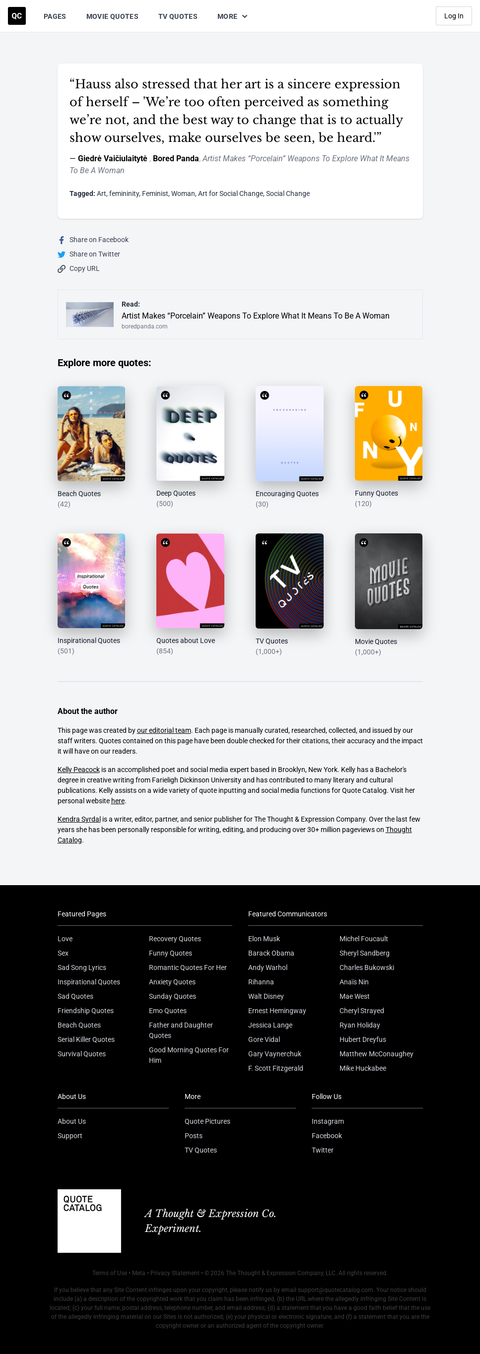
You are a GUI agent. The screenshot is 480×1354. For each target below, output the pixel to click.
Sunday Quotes (172, 996)
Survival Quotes (82, 1054)
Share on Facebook (93, 240)
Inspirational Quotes (89, 982)
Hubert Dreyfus (363, 1039)
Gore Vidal (264, 1039)
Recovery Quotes (175, 939)
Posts (194, 1136)
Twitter (323, 1150)
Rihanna (261, 982)
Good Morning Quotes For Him (189, 1055)
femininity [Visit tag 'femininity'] (124, 193)
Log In (454, 16)
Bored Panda (176, 158)
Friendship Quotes (86, 1011)
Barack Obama (271, 953)
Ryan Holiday (360, 1025)
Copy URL (79, 268)
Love (65, 939)
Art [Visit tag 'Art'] (101, 193)
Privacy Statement (175, 1273)
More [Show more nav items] (233, 16)
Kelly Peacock (79, 770)
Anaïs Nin (354, 982)
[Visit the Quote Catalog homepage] (17, 16)
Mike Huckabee (363, 1068)
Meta (138, 1273)
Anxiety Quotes (172, 982)
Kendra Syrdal (79, 819)
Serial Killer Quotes (86, 1039)
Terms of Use (109, 1273)
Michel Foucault (364, 939)
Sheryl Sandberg (365, 953)
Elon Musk (264, 939)
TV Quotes (178, 16)
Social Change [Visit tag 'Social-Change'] (288, 193)
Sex (63, 953)
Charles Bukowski (367, 967)
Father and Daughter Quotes (181, 1030)
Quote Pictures (207, 1121)
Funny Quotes (170, 953)
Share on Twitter (89, 254)
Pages (55, 16)
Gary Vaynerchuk (274, 1054)
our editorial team (164, 730)
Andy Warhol (267, 967)
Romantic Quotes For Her (188, 967)
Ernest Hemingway (277, 1011)
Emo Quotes (168, 1011)
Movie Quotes (112, 16)
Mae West (355, 996)
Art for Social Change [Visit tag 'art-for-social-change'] (230, 193)
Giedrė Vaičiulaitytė (113, 158)
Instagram (328, 1121)
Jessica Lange (270, 1025)
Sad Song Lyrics (82, 967)
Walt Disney (266, 996)
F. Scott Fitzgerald (275, 1068)
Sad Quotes (75, 996)
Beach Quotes (79, 1025)
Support (70, 1136)
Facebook (327, 1136)
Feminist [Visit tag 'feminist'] (155, 193)
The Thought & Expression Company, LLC (281, 1273)
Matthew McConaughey (376, 1054)
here (118, 801)
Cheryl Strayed (362, 1011)
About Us (72, 1121)
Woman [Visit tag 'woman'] (183, 193)
